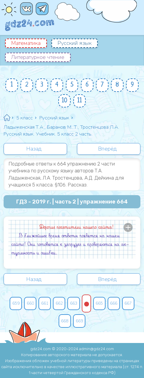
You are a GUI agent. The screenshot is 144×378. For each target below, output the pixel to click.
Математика (26, 43)
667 (128, 303)
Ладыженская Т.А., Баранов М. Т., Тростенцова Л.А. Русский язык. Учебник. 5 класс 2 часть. (61, 130)
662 (59, 303)
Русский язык (74, 43)
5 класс (24, 117)
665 (99, 303)
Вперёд (107, 148)
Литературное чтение (37, 57)
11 (79, 100)
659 (16, 303)
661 (44, 303)
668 (64, 321)
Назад (34, 148)
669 (79, 321)
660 (30, 303)
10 (64, 100)
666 (113, 303)
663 (73, 303)
